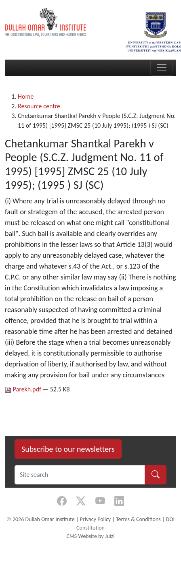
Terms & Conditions (138, 519)
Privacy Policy (95, 519)
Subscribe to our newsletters (68, 449)
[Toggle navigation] (161, 68)
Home (26, 96)
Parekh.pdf (24, 389)
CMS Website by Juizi (90, 536)
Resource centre (39, 106)
